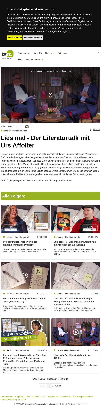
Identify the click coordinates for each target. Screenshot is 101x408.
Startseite (24, 53)
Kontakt (35, 397)
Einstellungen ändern (33, 37)
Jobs (28, 397)
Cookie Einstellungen (10, 399)
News (48, 53)
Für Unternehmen (29, 59)
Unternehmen (7, 397)
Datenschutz (65, 397)
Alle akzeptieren (14, 37)
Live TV (37, 53)
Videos (62, 53)
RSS (24, 399)
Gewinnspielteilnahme (83, 397)
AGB (43, 397)
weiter (58, 386)
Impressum (53, 397)
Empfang (19, 397)
